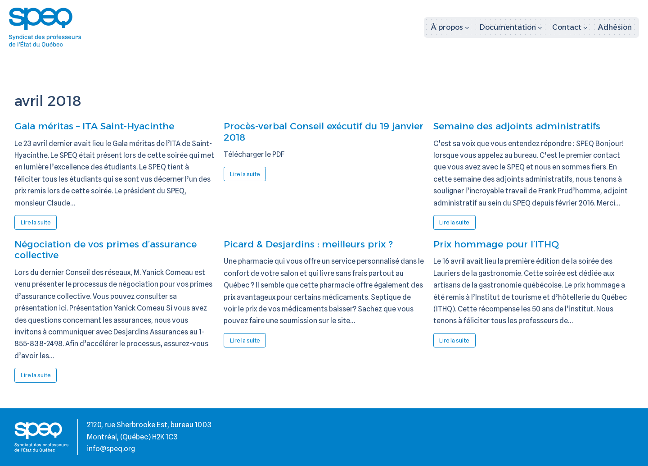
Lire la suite (39, 224)
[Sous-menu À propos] (450, 27)
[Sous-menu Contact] (570, 27)
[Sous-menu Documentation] (511, 27)
